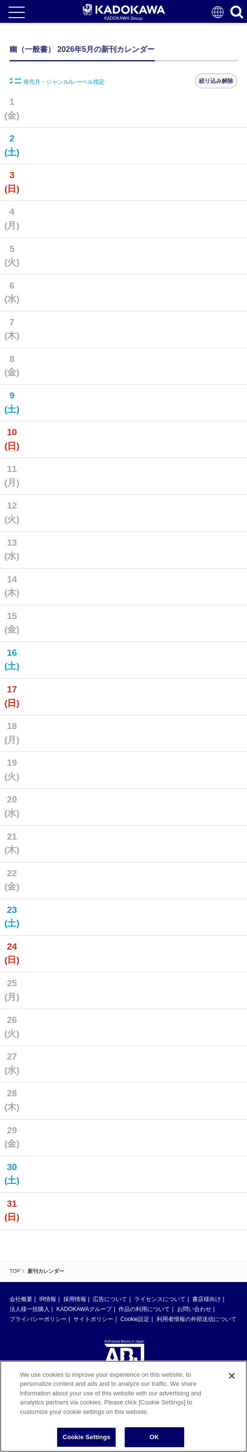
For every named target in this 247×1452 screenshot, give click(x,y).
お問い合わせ (194, 1309)
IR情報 (47, 1299)
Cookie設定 (134, 1319)
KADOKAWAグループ (83, 1309)
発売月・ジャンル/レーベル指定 (57, 81)
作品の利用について (144, 1309)
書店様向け (206, 1299)
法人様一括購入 (29, 1309)
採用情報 (74, 1299)
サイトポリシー (93, 1319)
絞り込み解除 (216, 81)
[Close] (231, 1381)
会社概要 (21, 1299)
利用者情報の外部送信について (197, 1319)
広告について (110, 1299)
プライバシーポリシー (38, 1319)
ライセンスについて (160, 1299)
